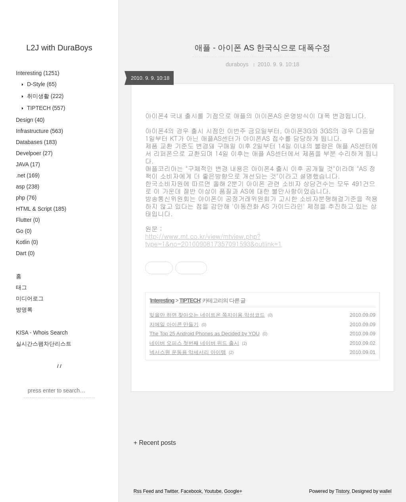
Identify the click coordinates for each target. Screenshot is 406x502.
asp (27, 186)
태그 (21, 287)
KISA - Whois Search (42, 332)
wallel (385, 491)
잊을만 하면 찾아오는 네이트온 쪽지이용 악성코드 (207, 315)
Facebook (191, 491)
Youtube (213, 491)
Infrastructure (39, 131)
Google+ (233, 491)
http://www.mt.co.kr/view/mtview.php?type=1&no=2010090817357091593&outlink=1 (213, 240)
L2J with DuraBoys (59, 47)
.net (28, 175)
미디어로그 (30, 298)
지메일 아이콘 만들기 (174, 324)
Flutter (28, 220)
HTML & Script (41, 209)
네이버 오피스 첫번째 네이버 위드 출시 (194, 343)
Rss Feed (144, 491)
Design (30, 120)
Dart (25, 253)
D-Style (41, 84)
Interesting (37, 73)
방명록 (24, 309)
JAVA (28, 164)
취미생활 (44, 96)
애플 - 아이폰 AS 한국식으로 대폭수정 (262, 47)
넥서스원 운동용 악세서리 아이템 (187, 352)
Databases (36, 142)
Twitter (171, 491)
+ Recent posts (155, 442)
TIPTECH (45, 108)
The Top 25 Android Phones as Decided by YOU (204, 334)
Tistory (342, 491)
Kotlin (27, 242)
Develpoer (34, 153)
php (26, 197)
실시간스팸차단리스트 (43, 343)
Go (24, 231)
